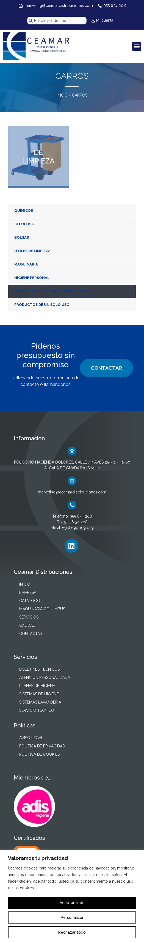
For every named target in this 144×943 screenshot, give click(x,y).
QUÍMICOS (23, 210)
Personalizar (72, 917)
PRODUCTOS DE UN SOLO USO (42, 305)
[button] (136, 46)
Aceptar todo (72, 902)
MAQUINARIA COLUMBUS (42, 609)
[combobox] (57, 20)
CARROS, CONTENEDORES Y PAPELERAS (50, 291)
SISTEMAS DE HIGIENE (39, 694)
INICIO (62, 95)
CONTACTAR (106, 368)
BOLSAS (21, 237)
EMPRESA (27, 592)
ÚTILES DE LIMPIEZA (32, 251)
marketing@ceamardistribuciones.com (72, 492)
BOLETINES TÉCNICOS (39, 669)
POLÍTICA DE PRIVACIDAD (42, 746)
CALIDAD (27, 625)
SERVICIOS (28, 617)
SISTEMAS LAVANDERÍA (40, 702)
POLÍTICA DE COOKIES (39, 754)
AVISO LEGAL (31, 738)
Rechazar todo (72, 932)
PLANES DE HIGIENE (37, 686)
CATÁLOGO (29, 600)
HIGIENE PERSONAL (31, 278)
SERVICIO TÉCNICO (36, 710)
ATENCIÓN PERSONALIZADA (44, 677)
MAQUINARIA (26, 264)
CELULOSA (24, 224)
